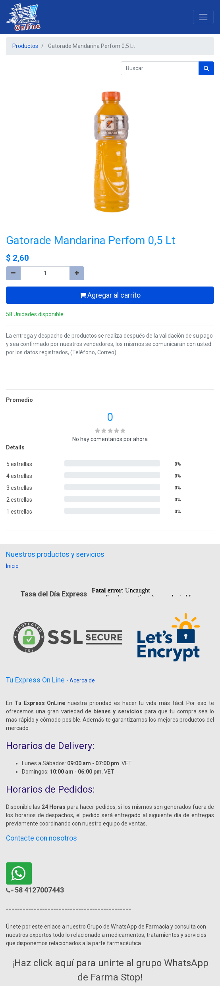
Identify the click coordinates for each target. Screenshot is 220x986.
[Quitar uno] (13, 273)
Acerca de (82, 680)
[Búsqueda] (206, 68)
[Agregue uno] (76, 273)
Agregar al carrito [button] (110, 295)
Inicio (12, 566)
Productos (25, 46)
